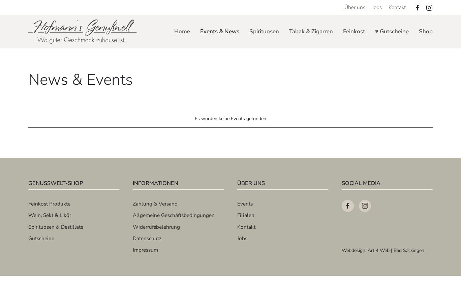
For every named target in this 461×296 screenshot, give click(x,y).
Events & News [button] (219, 31)
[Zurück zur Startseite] (83, 31)
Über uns (354, 7)
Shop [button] (426, 31)
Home (182, 31)
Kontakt (397, 7)
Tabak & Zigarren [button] (311, 31)
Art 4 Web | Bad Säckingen (396, 250)
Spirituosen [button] (264, 31)
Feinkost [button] (354, 31)
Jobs (377, 7)
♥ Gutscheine (392, 31)
